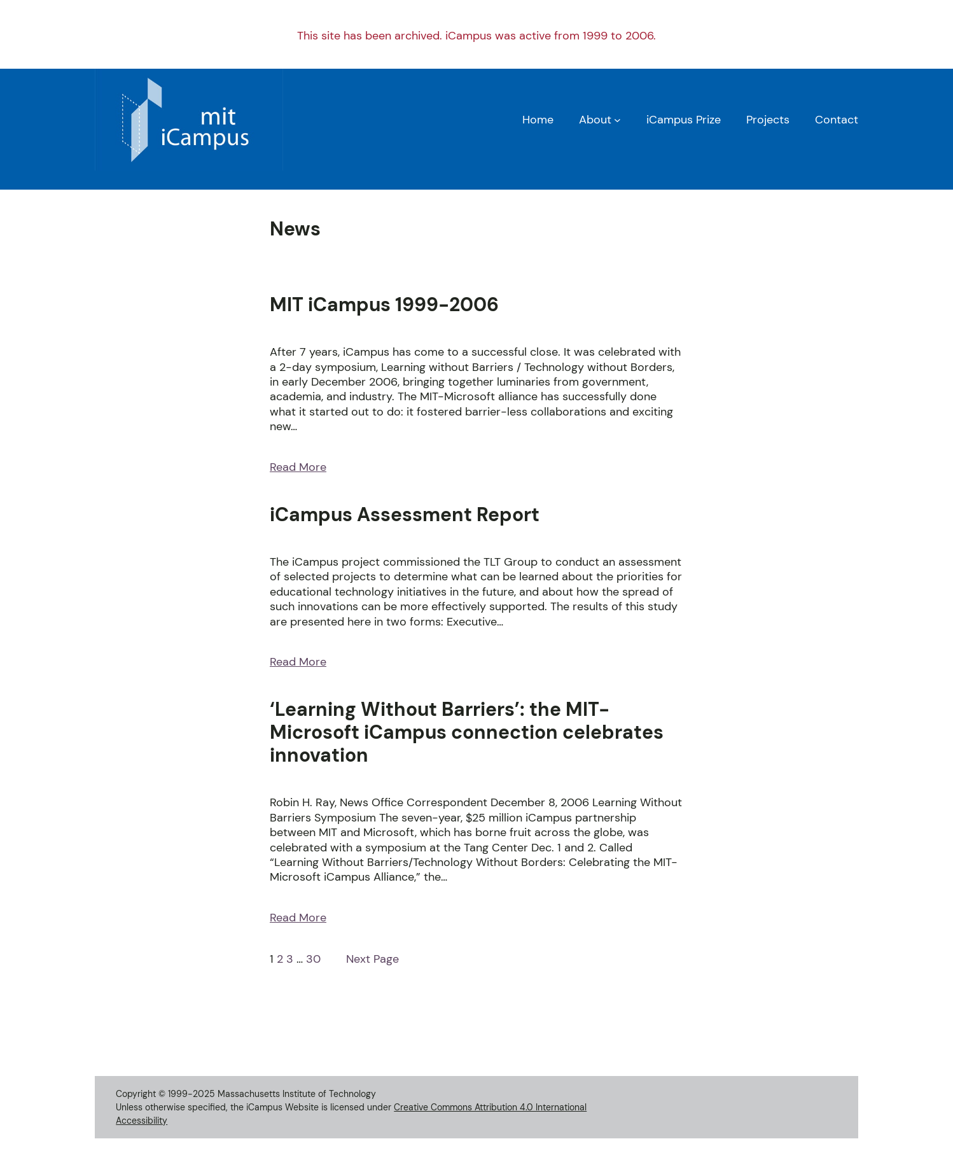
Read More (298, 467)
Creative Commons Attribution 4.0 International (490, 1107)
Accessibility (141, 1120)
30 (313, 959)
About (595, 119)
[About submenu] (617, 119)
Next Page (372, 959)
